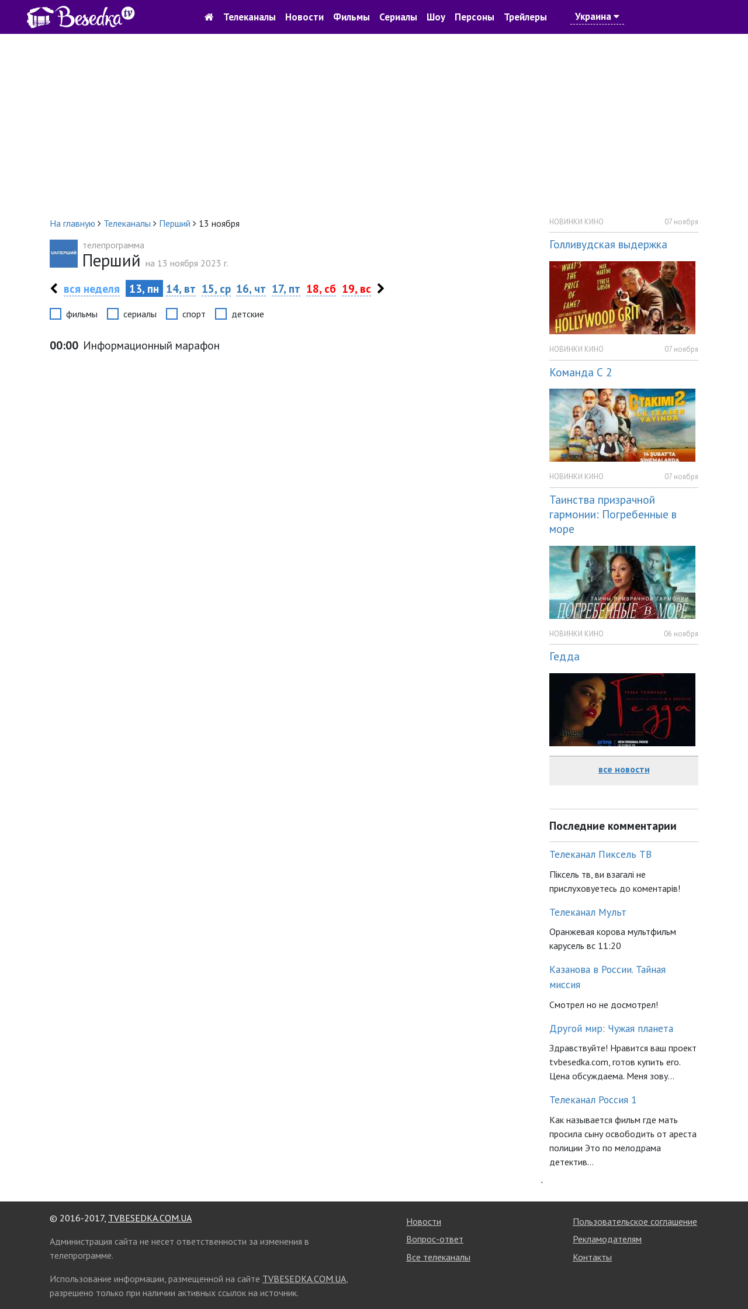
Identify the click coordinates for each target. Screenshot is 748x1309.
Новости (304, 17)
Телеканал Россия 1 (593, 1099)
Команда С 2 (580, 372)
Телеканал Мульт (587, 912)
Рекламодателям (607, 1239)
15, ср (216, 288)
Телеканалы (249, 17)
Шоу (436, 17)
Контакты (592, 1257)
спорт (194, 314)
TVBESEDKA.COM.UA (150, 1218)
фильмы (82, 314)
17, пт (286, 288)
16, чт (251, 288)
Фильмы (351, 17)
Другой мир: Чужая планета (611, 1028)
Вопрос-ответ (434, 1239)
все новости (624, 769)
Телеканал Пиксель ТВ (600, 854)
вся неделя (92, 288)
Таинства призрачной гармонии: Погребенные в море (613, 514)
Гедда (564, 656)
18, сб (321, 288)
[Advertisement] (374, 125)
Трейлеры (525, 17)
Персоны (474, 17)
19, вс (356, 288)
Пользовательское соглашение (635, 1221)
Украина (597, 16)
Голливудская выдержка (608, 244)
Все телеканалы (438, 1257)
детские (247, 314)
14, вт (181, 288)
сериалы (140, 314)
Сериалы (398, 17)
